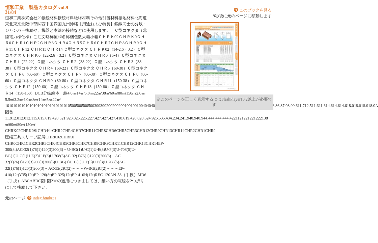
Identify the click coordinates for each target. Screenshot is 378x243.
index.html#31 (44, 198)
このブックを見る (255, 10)
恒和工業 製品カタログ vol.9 (36, 7)
